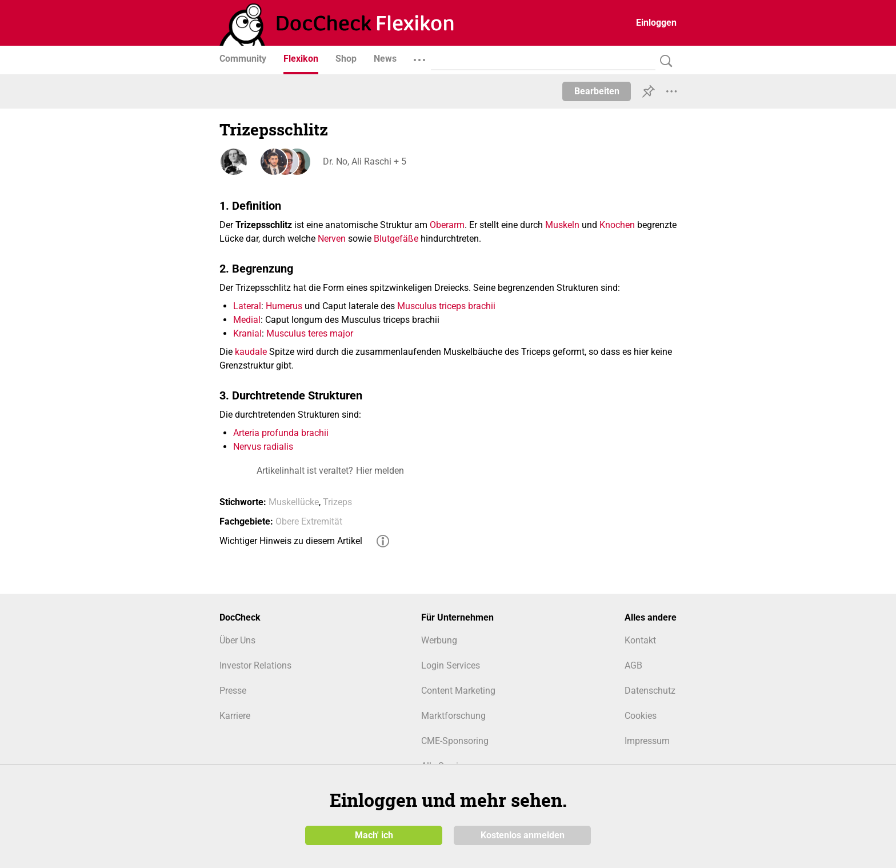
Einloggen (656, 22)
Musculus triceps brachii (446, 306)
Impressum (647, 740)
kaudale (251, 351)
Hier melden (380, 470)
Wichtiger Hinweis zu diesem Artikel (290, 540)
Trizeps (337, 502)
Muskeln (562, 224)
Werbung (439, 640)
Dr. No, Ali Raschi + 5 (364, 161)
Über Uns (237, 640)
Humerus (284, 306)
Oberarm (447, 224)
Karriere (234, 715)
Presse (232, 690)
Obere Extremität (308, 521)
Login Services (450, 665)
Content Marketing (458, 690)
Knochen (617, 224)
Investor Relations (255, 665)
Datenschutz (650, 690)
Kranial (247, 333)
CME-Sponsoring (455, 740)
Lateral (247, 306)
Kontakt (640, 640)
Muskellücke (294, 502)
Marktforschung (453, 715)
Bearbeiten (596, 91)
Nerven (332, 238)
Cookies (641, 715)
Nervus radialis (263, 446)
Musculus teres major (309, 333)
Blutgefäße (396, 238)
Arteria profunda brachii (281, 432)
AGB (633, 665)
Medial (247, 319)
